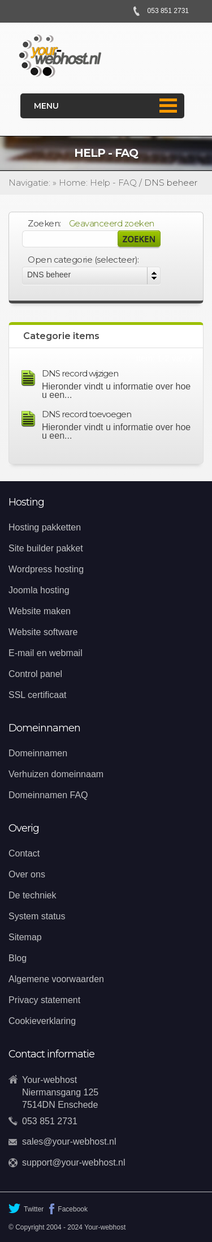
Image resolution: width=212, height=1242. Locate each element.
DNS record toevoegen (86, 414)
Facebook (68, 1209)
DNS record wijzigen (80, 373)
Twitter (26, 1208)
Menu (46, 106)
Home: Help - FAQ (98, 182)
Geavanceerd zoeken (111, 223)
